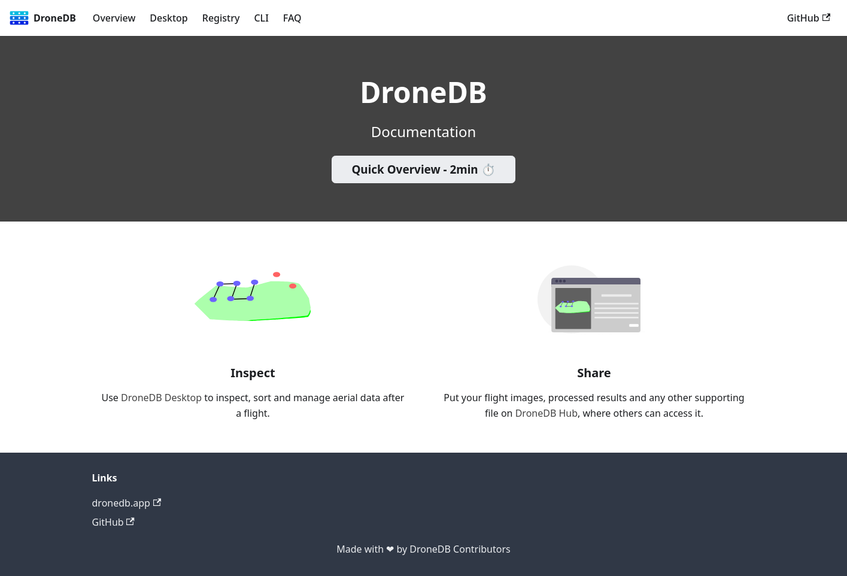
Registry (221, 18)
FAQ (292, 18)
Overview (114, 18)
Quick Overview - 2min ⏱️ (423, 169)
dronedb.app (127, 503)
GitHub (808, 18)
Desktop (168, 18)
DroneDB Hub (546, 413)
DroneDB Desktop (161, 397)
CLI (261, 18)
